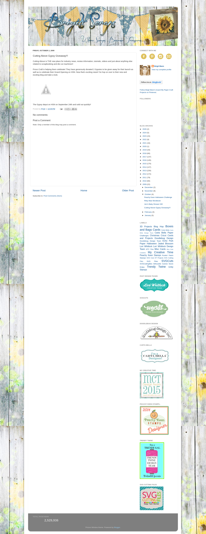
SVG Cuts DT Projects (155, 258)
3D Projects (146, 226)
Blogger (117, 527)
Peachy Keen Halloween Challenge (158, 197)
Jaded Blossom (165, 243)
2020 (145, 146)
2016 (145, 160)
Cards (156, 229)
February (148, 212)
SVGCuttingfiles (146, 264)
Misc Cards (160, 249)
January (148, 215)
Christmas (154, 235)
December (149, 187)
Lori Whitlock (146, 246)
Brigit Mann (159, 66)
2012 (145, 174)
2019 (145, 150)
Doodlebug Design (164, 238)
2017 (145, 157)
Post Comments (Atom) (53, 196)
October (148, 194)
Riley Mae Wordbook (152, 201)
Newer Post (39, 190)
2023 (145, 136)
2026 (145, 129)
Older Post (128, 190)
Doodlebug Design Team (150, 241)
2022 (145, 139)
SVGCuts (167, 261)
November (149, 191)
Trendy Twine (156, 266)
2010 (145, 181)
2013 (145, 171)
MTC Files (150, 249)
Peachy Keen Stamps (150, 255)
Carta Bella (165, 230)
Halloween (152, 243)
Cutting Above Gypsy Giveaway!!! (157, 208)
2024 (145, 133)
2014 (145, 167)
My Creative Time (160, 252)
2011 (145, 177)
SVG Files (152, 261)
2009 (145, 184)
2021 (145, 143)
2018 (145, 153)
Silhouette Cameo (160, 264)
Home (84, 190)
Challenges (144, 236)
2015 (145, 164)
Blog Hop (159, 226)
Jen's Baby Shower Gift (153, 204)
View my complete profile (161, 70)
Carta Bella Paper (164, 232)
